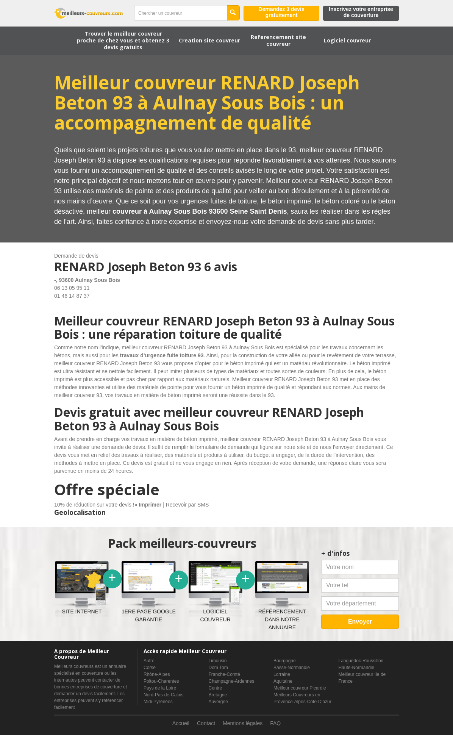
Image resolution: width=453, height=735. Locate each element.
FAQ (275, 723)
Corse (150, 667)
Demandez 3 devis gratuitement (281, 12)
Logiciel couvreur (347, 40)
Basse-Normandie (291, 667)
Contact (206, 723)
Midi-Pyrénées (158, 701)
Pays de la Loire (160, 688)
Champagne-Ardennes (232, 681)
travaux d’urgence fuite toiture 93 (162, 355)
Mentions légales (242, 723)
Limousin (218, 660)
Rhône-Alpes (157, 674)
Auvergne (218, 701)
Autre (149, 660)
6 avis (220, 266)
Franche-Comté (224, 674)
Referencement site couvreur (278, 40)
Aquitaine (282, 681)
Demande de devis (76, 256)
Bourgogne (284, 660)
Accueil (180, 723)
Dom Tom (218, 667)
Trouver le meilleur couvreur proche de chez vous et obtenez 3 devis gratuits (123, 40)
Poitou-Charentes (161, 681)
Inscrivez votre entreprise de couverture (361, 12)
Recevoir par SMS (187, 505)
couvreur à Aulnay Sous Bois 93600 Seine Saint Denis (199, 211)
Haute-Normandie (357, 667)
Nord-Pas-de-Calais (163, 694)
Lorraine (281, 674)
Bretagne (218, 694)
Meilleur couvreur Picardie (299, 688)
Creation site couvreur (209, 40)
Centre (215, 688)
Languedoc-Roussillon (361, 660)
